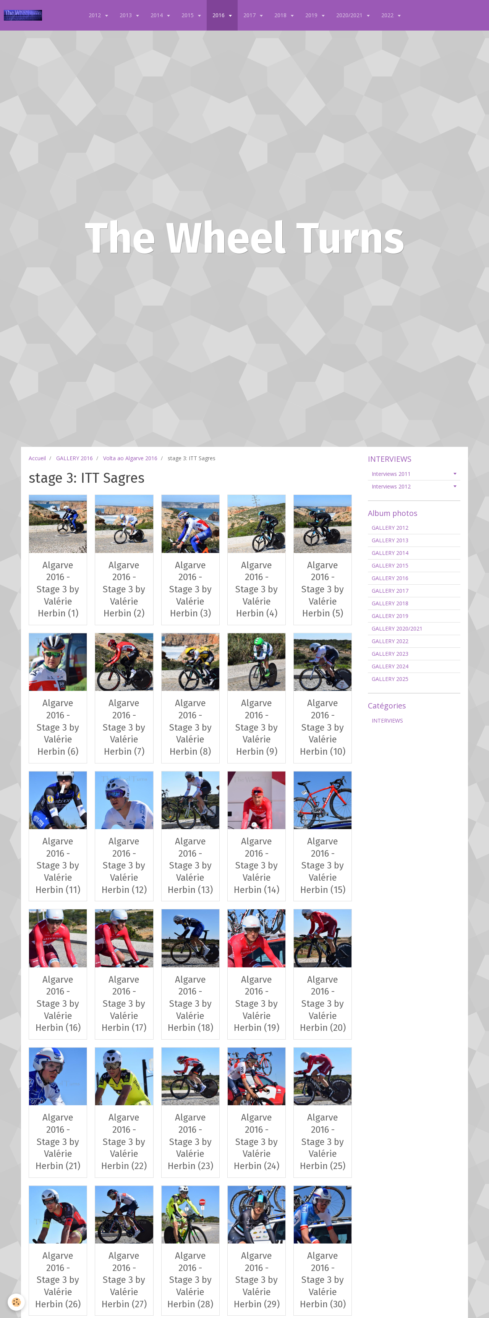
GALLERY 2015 (390, 565)
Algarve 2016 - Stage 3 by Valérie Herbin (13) (190, 865)
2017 (250, 15)
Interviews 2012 (391, 486)
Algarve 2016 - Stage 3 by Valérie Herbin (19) (256, 1003)
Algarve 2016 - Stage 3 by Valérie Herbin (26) (58, 1280)
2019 (312, 15)
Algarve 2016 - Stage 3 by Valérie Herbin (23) (190, 1141)
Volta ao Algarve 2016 (130, 458)
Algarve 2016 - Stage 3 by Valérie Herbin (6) (58, 727)
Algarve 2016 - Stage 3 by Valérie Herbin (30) (323, 1280)
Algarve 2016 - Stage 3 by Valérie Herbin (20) (323, 1003)
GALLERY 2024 (390, 666)
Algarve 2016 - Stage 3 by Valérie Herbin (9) (256, 727)
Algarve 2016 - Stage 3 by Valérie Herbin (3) (190, 589)
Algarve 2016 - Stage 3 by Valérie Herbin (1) (58, 589)
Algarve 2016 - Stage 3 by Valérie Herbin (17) (124, 1003)
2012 (95, 15)
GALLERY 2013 (390, 540)
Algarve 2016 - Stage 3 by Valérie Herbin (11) (58, 865)
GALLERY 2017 (390, 590)
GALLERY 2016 (74, 458)
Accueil (37, 458)
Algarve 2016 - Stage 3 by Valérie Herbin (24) (256, 1141)
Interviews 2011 (391, 473)
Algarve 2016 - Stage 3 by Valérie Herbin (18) (190, 1003)
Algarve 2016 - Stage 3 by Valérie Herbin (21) (58, 1141)
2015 (188, 15)
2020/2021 (350, 15)
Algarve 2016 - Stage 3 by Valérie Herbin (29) (257, 1280)
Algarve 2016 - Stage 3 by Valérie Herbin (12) (124, 865)
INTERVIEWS (387, 720)
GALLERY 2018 (390, 603)
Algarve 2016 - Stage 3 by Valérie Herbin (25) (322, 1141)
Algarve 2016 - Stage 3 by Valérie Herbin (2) (124, 589)
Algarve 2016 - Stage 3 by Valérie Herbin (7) (124, 727)
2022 (388, 15)
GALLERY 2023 (390, 653)
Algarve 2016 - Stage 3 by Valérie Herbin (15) (322, 865)
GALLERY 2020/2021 (397, 628)
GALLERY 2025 (390, 678)
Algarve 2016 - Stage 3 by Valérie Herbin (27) (124, 1280)
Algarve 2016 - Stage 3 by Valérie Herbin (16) (58, 1003)
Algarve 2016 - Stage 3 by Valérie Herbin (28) (190, 1280)
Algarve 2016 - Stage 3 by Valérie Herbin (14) (256, 865)
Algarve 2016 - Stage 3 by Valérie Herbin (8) (190, 727)
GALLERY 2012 (390, 527)
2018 (281, 15)
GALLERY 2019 (390, 615)
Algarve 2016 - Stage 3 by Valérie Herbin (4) (256, 589)
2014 (157, 15)
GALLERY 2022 (390, 641)
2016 (219, 15)
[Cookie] (16, 1302)
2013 (126, 15)
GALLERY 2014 (390, 552)
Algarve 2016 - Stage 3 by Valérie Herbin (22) (124, 1141)
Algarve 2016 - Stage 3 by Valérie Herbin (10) (322, 727)
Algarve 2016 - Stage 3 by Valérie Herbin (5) (322, 589)
